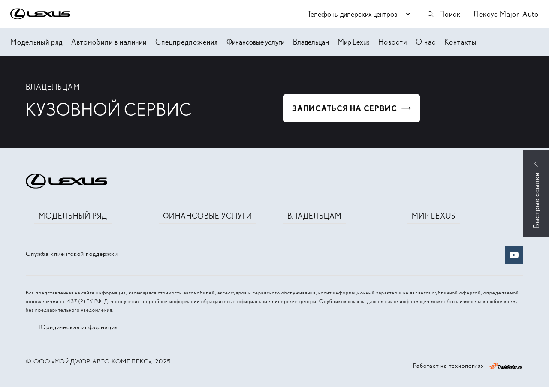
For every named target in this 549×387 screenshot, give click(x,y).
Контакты (460, 41)
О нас (426, 41)
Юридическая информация (78, 327)
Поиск (443, 13)
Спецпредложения (186, 41)
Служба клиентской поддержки (72, 254)
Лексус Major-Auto (506, 13)
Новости (392, 41)
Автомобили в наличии (109, 41)
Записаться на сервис (344, 108)
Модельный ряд (36, 41)
